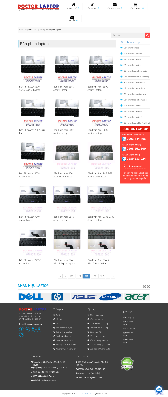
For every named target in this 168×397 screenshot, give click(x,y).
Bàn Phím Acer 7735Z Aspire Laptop (30, 262)
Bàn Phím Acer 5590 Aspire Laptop (98, 88)
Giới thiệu (60, 315)
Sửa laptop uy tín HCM (99, 340)
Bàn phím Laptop (128, 323)
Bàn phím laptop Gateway (135, 94)
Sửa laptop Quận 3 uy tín (100, 349)
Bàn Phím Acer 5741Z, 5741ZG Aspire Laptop (99, 262)
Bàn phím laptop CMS (133, 111)
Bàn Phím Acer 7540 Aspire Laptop (29, 218)
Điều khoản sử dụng (64, 327)
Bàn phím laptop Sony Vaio (135, 71)
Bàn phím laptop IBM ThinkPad (137, 123)
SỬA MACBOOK (114, 6)
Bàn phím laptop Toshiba (134, 88)
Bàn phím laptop (54, 29)
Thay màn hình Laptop (99, 323)
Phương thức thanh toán (66, 344)
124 (79, 276)
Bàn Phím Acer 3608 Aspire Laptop (29, 175)
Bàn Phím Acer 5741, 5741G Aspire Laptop (64, 262)
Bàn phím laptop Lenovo (134, 82)
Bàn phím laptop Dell (133, 65)
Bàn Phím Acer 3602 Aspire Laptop (63, 131)
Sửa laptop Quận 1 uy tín (100, 344)
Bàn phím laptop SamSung (135, 100)
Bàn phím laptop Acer (133, 53)
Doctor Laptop (25, 29)
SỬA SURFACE (137, 6)
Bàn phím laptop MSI (132, 105)
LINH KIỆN (72, 18)
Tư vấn (58, 323)
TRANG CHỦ (73, 6)
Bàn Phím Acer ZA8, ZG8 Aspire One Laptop (100, 175)
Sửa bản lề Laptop (97, 336)
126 (94, 276)
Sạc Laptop (130, 328)
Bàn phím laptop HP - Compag (136, 76)
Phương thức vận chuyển (66, 349)
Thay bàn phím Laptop (99, 327)
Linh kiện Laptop (128, 340)
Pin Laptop (129, 317)
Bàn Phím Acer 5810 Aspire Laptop (63, 218)
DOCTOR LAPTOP (83, 393)
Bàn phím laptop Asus (133, 59)
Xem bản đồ (135, 166)
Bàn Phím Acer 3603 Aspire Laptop (98, 131)
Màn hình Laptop (128, 334)
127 (102, 276)
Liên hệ (59, 319)
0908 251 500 (136, 148)
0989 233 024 (136, 158)
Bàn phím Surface (131, 48)
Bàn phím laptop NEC (133, 117)
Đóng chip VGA (96, 332)
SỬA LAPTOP (92, 6)
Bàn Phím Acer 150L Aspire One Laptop (63, 175)
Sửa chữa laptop (96, 315)
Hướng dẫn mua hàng (64, 332)
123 (71, 276)
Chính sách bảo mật (64, 336)
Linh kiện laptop (39, 29)
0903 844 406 (136, 139)
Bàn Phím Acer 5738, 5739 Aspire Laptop (101, 218)
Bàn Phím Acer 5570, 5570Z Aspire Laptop (29, 88)
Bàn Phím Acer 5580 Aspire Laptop (63, 88)
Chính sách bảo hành (64, 340)
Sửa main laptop (96, 319)
